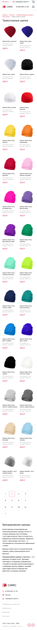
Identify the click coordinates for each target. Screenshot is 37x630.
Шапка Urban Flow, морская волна (26, 306)
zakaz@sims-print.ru (22, 2)
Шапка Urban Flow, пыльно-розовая (26, 174)
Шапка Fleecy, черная (27, 74)
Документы (6, 608)
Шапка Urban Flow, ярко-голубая (8, 340)
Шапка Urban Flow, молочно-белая (26, 373)
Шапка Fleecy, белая (9, 107)
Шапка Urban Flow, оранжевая (26, 141)
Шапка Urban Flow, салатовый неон (26, 273)
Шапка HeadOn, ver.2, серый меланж (9, 472)
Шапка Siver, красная (9, 41)
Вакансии (5, 612)
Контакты (6, 616)
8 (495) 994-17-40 (22, 7)
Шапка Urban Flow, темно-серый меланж (27, 406)
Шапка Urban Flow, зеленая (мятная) (8, 273)
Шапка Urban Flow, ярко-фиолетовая (8, 240)
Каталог (12, 15)
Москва (5, 2)
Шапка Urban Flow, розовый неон (8, 207)
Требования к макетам (11, 604)
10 (19, 507)
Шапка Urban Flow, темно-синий (8, 306)
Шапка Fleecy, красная (24, 108)
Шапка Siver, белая (8, 74)
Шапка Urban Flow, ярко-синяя (26, 340)
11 (25, 507)
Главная (4, 15)
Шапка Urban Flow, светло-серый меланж (9, 406)
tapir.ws (19, 626)
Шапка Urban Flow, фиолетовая (26, 207)
